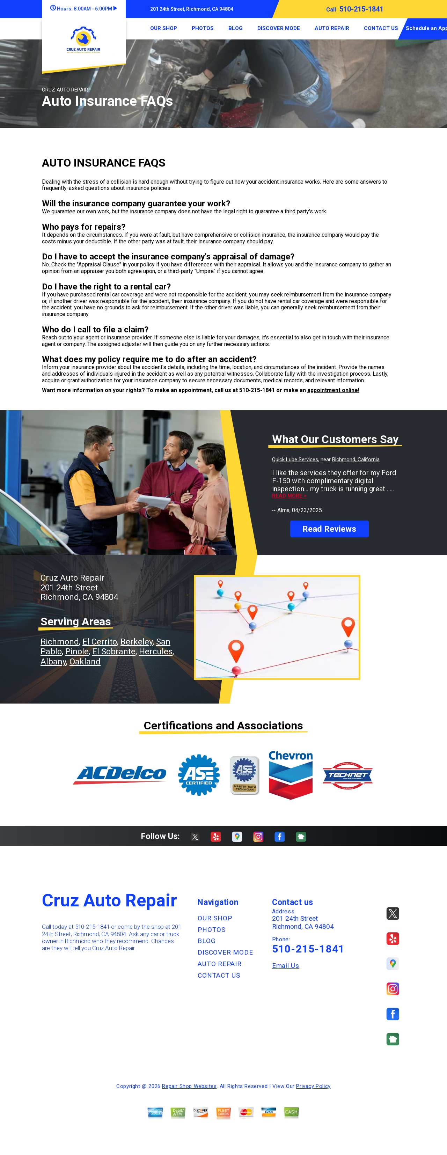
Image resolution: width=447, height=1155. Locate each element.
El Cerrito (99, 642)
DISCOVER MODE (278, 28)
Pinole (77, 651)
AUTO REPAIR (332, 28)
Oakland (85, 662)
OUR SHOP (163, 28)
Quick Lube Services (295, 459)
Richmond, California (356, 459)
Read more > (289, 496)
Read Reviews (329, 529)
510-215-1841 (361, 9)
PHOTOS (203, 28)
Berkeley (136, 642)
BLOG (235, 28)
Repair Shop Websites (189, 1086)
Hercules (156, 651)
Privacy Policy (313, 1086)
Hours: (83, 9)
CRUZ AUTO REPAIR (65, 90)
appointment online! (333, 390)
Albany (53, 662)
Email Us (285, 965)
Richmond (60, 642)
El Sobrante (113, 651)
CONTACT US (381, 28)
